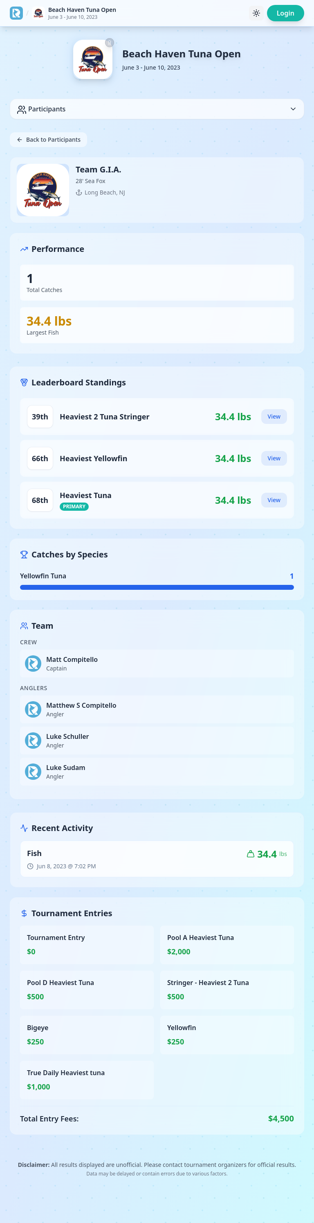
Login (285, 13)
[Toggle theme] (256, 13)
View (274, 416)
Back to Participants (48, 139)
